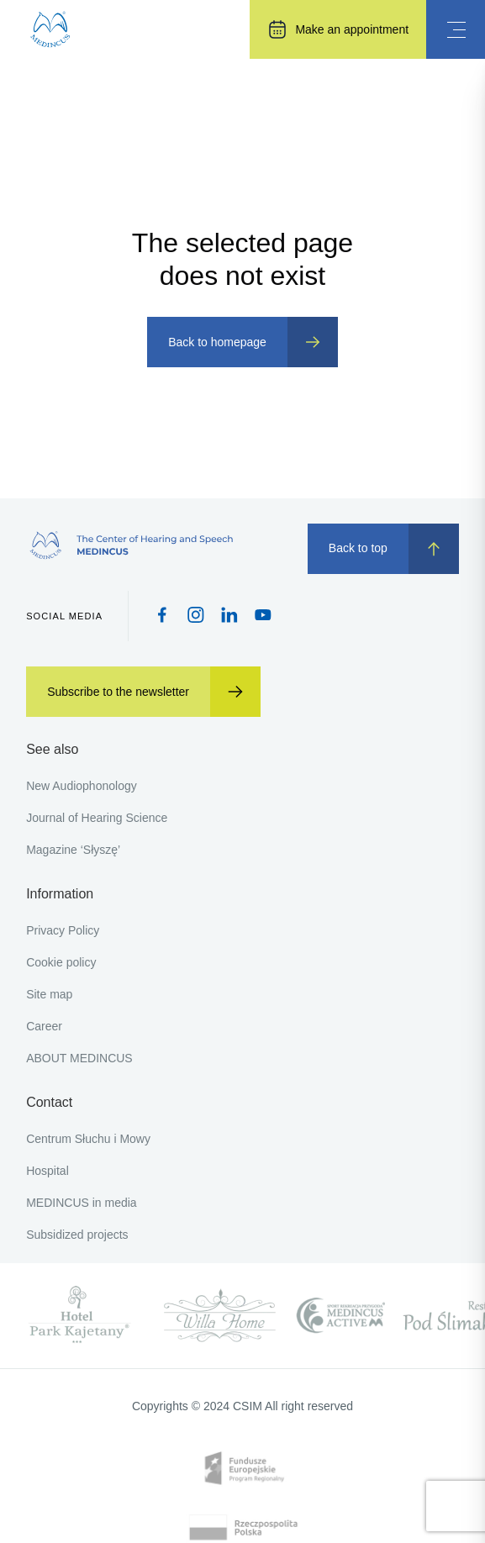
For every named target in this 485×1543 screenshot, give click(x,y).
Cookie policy (61, 962)
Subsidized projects (77, 1234)
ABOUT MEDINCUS (79, 1058)
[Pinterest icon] (229, 616)
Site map (49, 994)
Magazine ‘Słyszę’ (73, 849)
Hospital (47, 1170)
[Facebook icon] (162, 616)
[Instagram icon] (195, 616)
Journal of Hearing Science (96, 817)
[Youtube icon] (263, 616)
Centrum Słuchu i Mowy (88, 1138)
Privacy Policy (62, 930)
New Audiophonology (81, 786)
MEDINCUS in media (81, 1202)
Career (44, 1026)
